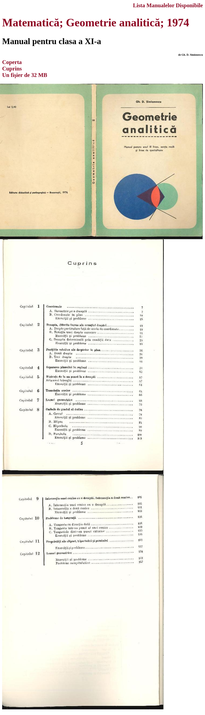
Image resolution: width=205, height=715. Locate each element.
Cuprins (12, 68)
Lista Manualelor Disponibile (168, 5)
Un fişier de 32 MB (24, 75)
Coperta (12, 62)
